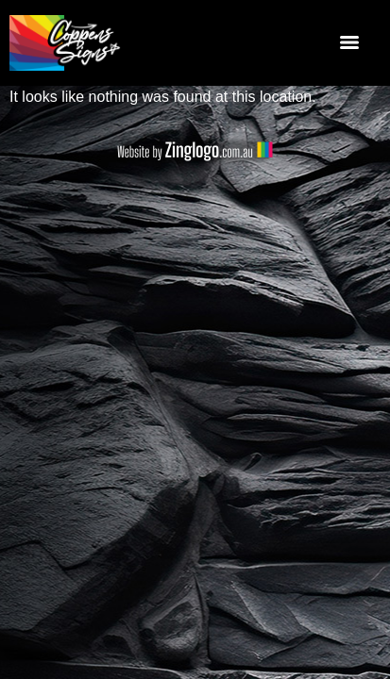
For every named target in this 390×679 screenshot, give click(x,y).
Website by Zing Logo (195, 151)
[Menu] (349, 42)
